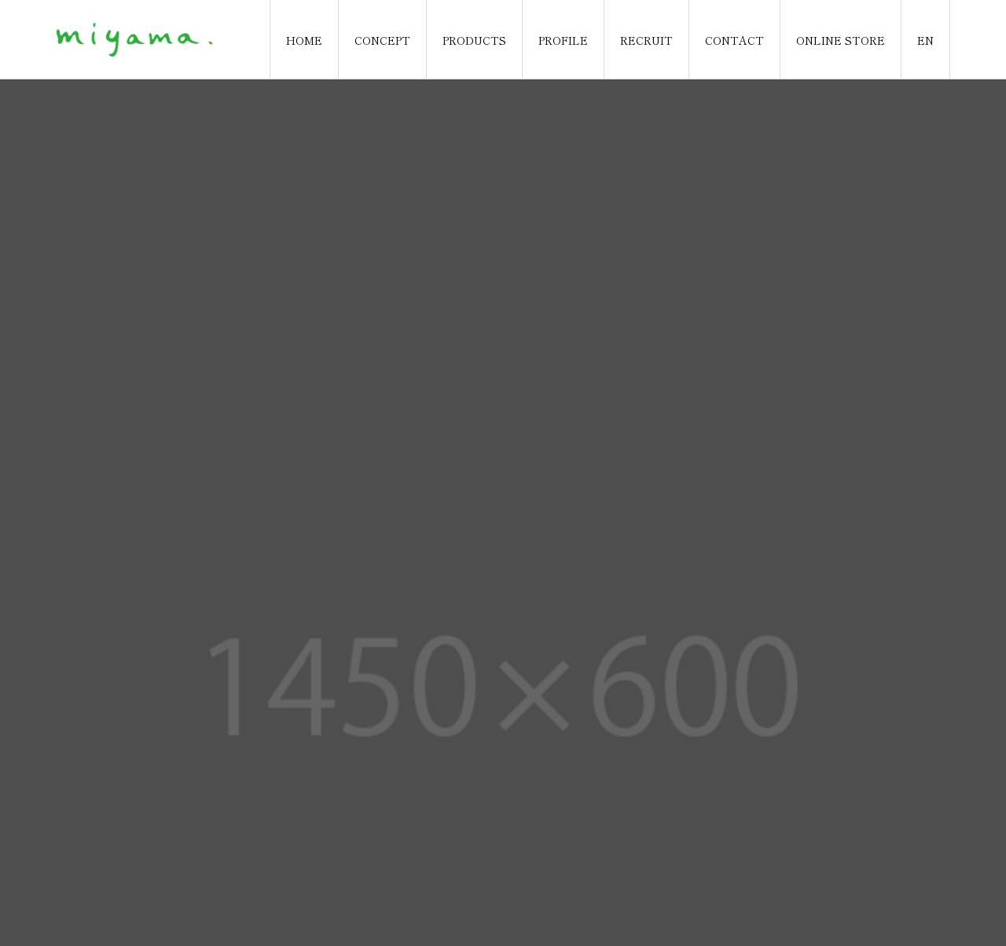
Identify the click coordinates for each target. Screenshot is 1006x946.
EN (925, 40)
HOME (304, 40)
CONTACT (734, 40)
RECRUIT (646, 40)
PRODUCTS (474, 40)
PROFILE (563, 40)
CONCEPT (382, 40)
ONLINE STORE (840, 40)
